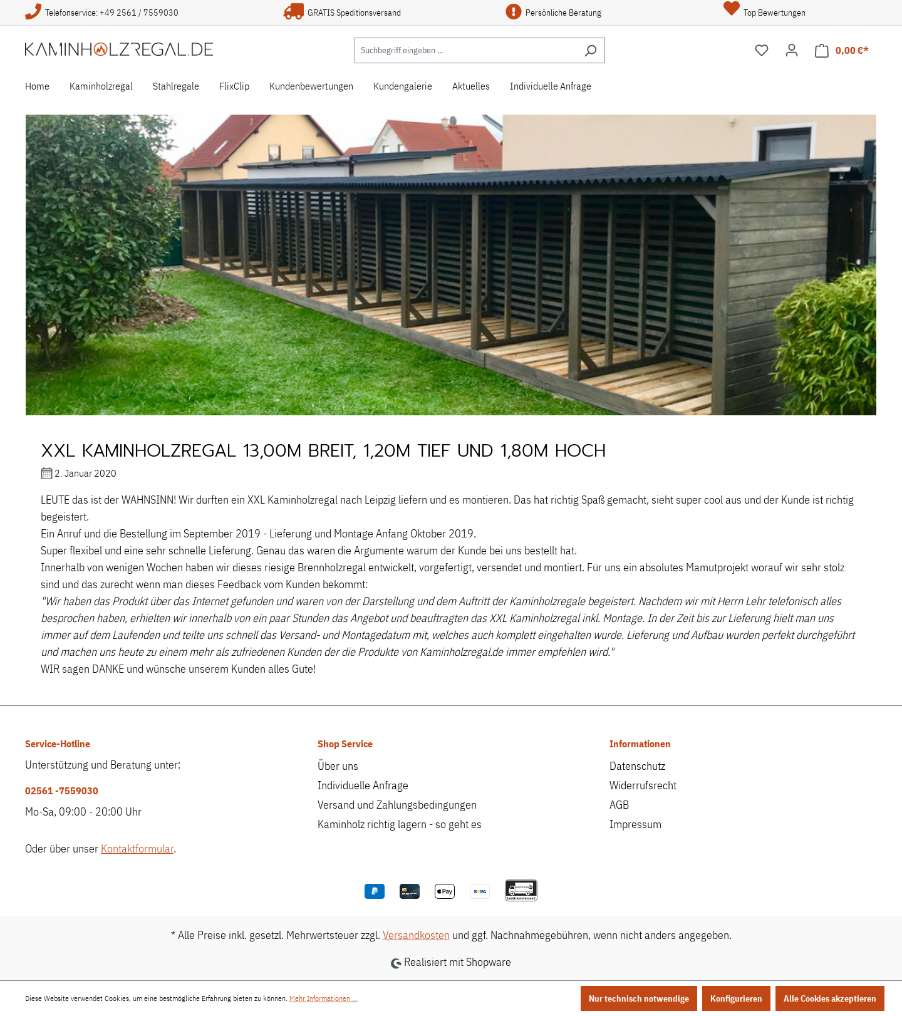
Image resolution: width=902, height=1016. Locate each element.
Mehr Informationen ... (323, 998)
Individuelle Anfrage (363, 785)
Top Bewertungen (764, 12)
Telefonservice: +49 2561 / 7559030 (102, 12)
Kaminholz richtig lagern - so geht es (400, 824)
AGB (619, 804)
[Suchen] (590, 50)
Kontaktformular (137, 848)
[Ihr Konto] (792, 50)
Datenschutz (637, 766)
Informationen (640, 743)
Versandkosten (416, 935)
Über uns (338, 766)
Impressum (635, 824)
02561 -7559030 (61, 790)
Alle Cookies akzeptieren (830, 998)
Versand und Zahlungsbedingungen (397, 804)
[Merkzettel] (762, 50)
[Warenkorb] (842, 50)
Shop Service (345, 743)
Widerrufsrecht (642, 785)
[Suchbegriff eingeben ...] (465, 50)
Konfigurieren (736, 998)
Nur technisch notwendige (639, 998)
